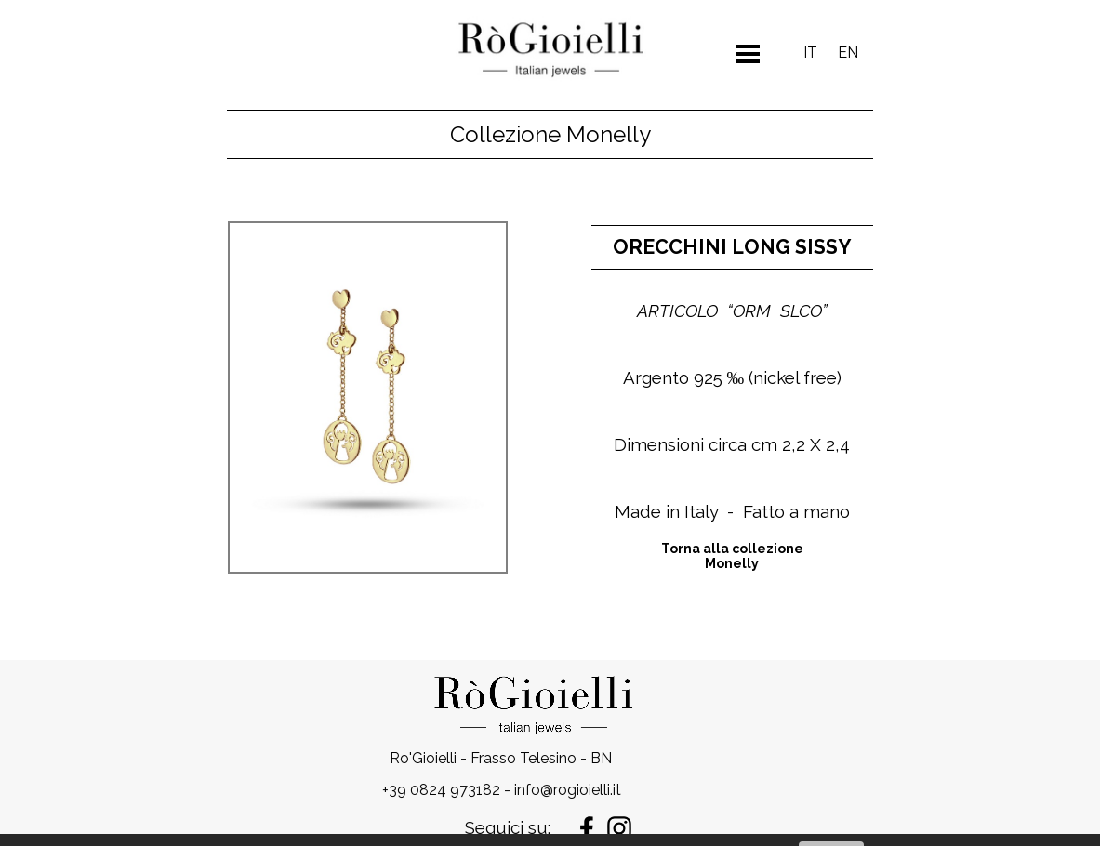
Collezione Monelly (550, 134)
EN (848, 52)
